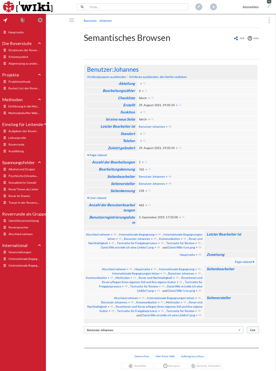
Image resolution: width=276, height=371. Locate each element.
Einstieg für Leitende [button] (22, 124)
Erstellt (129, 105)
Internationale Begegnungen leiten (136, 273)
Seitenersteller (123, 183)
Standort (128, 133)
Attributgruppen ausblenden (106, 77)
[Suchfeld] (137, 6)
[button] (269, 1)
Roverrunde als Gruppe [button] (24, 213)
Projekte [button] (10, 74)
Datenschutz (142, 356)
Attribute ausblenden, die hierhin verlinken (158, 77)
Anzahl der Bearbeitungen (113, 162)
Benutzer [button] (90, 20)
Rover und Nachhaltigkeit (155, 277)
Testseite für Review (180, 243)
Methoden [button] (12, 99)
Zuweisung (215, 254)
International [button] (15, 245)
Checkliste (126, 98)
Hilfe (256, 38)
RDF (242, 38)
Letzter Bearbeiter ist (117, 126)
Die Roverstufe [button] (17, 43)
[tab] (5, 20)
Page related (98, 155)
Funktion (127, 112)
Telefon (129, 140)
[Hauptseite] (27, 7)
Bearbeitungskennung (117, 169)
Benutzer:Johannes (113, 69)
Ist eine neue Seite (120, 119)
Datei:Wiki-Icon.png (181, 247)
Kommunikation (169, 239)
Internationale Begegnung (137, 234)
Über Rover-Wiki (165, 356)
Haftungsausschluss (192, 356)
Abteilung (127, 83)
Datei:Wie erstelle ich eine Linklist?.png (127, 247)
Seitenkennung (122, 190)
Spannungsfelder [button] (18, 162)
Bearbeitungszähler (119, 90)
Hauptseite (187, 254)
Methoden (123, 277)
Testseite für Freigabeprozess (137, 243)
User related (97, 198)
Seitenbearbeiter (121, 176)
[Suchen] (82, 6)
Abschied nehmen (98, 234)
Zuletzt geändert (121, 148)
